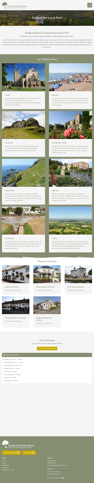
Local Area (5, 468)
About (4, 463)
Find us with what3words (47, 348)
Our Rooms (5, 465)
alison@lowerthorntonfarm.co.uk (57, 465)
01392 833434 (51, 461)
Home (4, 461)
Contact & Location (8, 470)
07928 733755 (51, 463)
